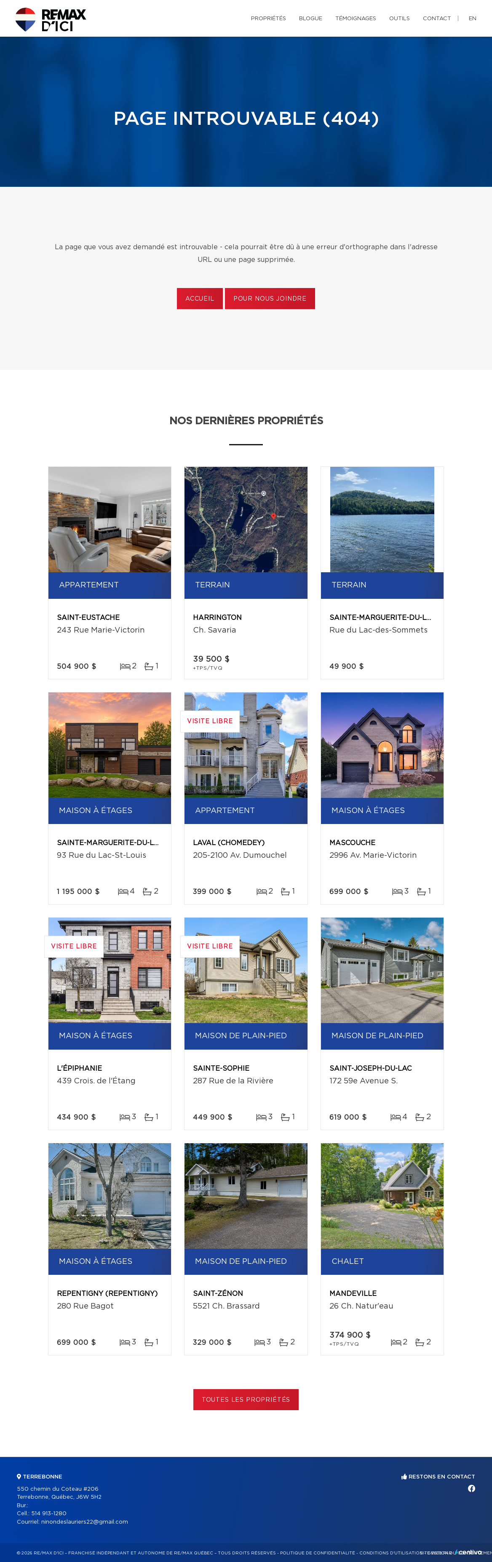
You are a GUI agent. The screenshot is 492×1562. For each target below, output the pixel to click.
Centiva (468, 1552)
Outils (399, 19)
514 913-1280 (49, 1513)
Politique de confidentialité (317, 1553)
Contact (437, 19)
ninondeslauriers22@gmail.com (84, 1522)
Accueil (199, 299)
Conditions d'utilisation (391, 1553)
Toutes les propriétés (246, 1400)
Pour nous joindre (270, 299)
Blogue (310, 19)
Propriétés (268, 19)
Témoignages (355, 19)
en (472, 19)
